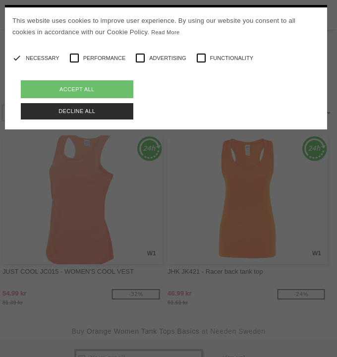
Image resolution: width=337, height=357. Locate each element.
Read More (165, 32)
